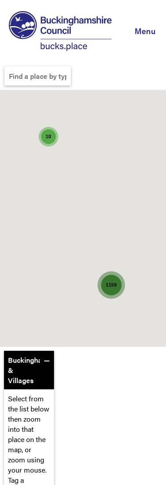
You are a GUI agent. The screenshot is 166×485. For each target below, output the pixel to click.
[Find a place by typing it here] (37, 75)
